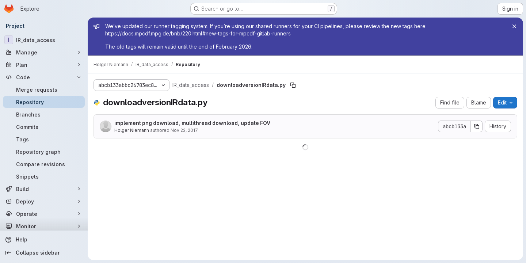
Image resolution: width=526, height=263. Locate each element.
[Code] (44, 77)
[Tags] (44, 139)
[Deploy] (44, 201)
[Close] (514, 26)
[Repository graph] (44, 151)
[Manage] (44, 52)
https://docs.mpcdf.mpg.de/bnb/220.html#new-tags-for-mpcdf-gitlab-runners (198, 33)
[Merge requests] (44, 89)
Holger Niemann (131, 130)
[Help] (44, 239)
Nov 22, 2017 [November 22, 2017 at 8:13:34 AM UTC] (184, 130)
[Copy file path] (293, 85)
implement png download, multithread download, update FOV (192, 123)
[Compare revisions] (44, 164)
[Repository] (44, 102)
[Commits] (44, 127)
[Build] (44, 189)
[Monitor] (44, 226)
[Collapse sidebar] (44, 253)
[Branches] (44, 114)
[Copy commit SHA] (477, 126)
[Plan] (44, 64)
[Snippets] (44, 176)
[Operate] (44, 214)
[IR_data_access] (44, 40)
